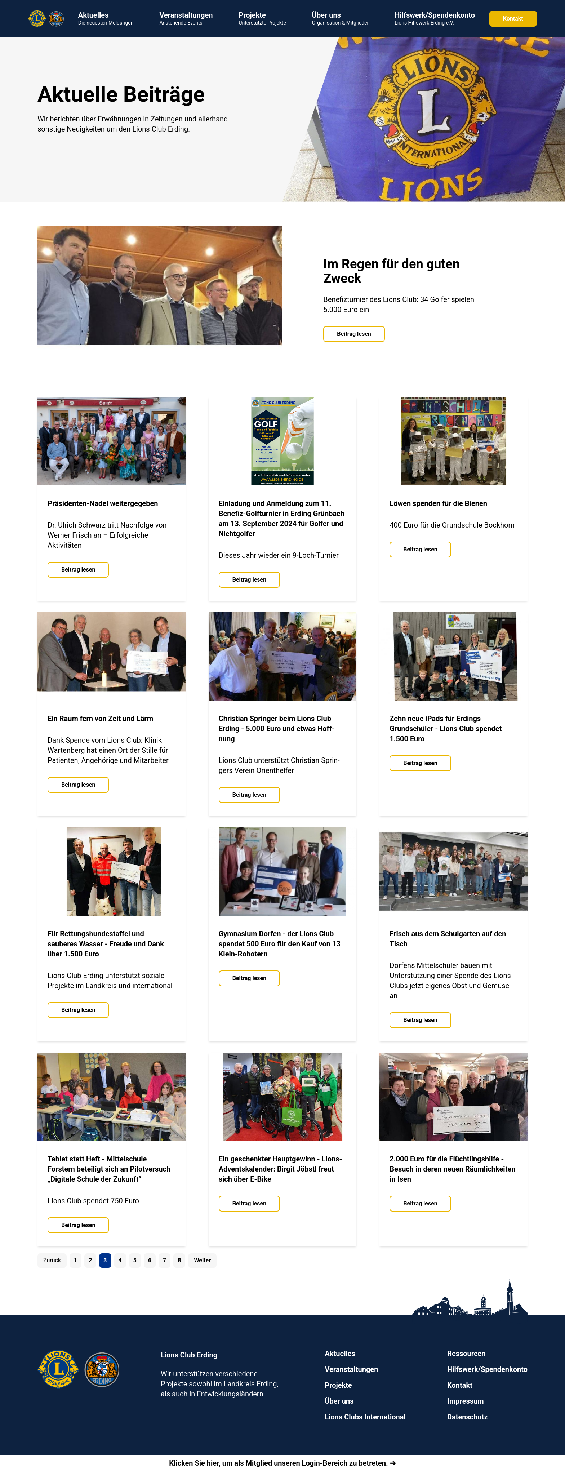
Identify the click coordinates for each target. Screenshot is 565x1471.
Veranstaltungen (351, 1369)
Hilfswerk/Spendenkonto (487, 1369)
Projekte (338, 1385)
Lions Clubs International (365, 1417)
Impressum (465, 1401)
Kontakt (513, 18)
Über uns (339, 1401)
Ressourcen (466, 1353)
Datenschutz (467, 1417)
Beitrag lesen (354, 333)
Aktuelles (340, 1353)
